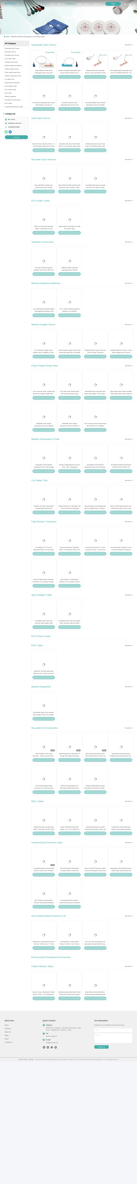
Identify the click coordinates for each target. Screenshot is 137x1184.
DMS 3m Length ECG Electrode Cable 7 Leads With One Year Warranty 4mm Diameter (43, 254)
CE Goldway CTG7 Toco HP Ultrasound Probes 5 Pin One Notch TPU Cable (43, 616)
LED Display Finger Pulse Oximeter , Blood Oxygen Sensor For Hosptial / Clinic (43, 801)
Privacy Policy (23, 1182)
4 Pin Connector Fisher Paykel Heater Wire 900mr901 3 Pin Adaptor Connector (95, 477)
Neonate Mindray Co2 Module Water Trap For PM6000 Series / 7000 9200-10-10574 (95, 569)
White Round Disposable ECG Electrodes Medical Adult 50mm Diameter (69, 885)
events (87, 4)
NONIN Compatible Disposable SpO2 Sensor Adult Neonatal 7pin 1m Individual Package (69, 78)
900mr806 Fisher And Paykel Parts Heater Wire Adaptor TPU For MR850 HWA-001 (95, 439)
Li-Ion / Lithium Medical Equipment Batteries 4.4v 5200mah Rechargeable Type (69, 347)
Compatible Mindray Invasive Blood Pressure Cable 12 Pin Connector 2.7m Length (43, 977)
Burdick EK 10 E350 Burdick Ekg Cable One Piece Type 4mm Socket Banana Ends (43, 755)
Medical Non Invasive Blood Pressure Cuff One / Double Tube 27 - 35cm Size (44, 1061)
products (70, 4)
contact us (97, 4)
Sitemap (30, 1182)
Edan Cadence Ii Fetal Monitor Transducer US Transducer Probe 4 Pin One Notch (69, 653)
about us (60, 4)
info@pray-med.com (15, 123)
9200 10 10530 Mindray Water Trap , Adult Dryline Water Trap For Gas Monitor (121, 569)
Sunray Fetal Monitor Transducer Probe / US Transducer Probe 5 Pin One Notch (69, 616)
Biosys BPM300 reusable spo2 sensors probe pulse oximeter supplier (44, 208)
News (7, 1161)
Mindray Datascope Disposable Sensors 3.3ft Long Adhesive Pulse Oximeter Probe (95, 78)
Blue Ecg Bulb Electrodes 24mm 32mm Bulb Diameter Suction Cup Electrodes (95, 847)
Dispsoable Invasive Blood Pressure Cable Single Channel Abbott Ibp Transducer (121, 977)
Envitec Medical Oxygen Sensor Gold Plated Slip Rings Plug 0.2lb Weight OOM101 (69, 393)
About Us (8, 1154)
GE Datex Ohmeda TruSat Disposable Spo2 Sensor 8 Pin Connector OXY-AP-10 (69, 115)
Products (8, 1151)
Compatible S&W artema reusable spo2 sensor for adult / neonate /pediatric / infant (95, 208)
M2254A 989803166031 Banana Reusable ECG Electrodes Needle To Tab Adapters (95, 885)
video (79, 4)
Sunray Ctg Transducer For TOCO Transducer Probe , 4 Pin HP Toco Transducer (95, 616)
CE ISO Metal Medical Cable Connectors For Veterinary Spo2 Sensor (43, 885)
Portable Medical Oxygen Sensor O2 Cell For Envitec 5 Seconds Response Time (95, 393)
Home (52, 4)
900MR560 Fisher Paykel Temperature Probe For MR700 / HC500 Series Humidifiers (69, 477)
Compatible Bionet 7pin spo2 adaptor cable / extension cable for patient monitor (69, 699)
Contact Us (8, 1165)
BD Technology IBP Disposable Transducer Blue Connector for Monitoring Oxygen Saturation (69, 977)
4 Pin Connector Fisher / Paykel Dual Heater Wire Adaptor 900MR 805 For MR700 (44, 439)
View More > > (129, 45)
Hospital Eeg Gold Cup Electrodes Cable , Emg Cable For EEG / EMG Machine (43, 931)
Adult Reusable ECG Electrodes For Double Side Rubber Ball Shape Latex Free (69, 847)
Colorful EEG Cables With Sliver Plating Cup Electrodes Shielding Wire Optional (121, 931)
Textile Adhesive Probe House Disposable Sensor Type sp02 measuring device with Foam (44, 78)
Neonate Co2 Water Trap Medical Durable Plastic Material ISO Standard (44, 569)
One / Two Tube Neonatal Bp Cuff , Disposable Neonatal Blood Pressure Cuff (95, 1061)
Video (7, 1158)
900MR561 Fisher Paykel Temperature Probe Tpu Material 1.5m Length (43, 477)
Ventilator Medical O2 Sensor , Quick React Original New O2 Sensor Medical (121, 393)
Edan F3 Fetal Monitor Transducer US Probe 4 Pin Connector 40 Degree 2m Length (44, 653)
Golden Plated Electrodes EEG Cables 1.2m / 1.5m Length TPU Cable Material (69, 931)
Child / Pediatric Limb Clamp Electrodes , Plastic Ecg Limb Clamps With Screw (44, 847)
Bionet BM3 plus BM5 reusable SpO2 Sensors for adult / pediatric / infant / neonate (69, 208)
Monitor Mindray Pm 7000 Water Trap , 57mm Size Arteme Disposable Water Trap (69, 569)
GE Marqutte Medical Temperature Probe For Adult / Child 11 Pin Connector (121, 523)
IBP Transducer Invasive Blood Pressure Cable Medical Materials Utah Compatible (44, 1015)
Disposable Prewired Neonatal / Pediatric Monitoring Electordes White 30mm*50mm (121, 847)
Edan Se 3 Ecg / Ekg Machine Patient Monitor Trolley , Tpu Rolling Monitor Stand (44, 1116)
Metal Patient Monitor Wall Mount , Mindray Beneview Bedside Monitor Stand (95, 1116)
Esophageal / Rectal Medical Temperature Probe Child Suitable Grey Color (44, 523)
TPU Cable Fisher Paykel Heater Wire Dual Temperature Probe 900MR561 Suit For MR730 (69, 439)
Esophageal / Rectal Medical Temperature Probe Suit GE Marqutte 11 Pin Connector (95, 523)
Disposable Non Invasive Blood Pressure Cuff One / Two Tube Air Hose (69, 1061)
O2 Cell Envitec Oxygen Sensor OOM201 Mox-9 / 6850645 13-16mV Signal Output (43, 393)
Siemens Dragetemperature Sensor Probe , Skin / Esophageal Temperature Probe (69, 523)
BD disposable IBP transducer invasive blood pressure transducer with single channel (69, 1015)
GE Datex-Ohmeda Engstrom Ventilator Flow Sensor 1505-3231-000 (43, 300)
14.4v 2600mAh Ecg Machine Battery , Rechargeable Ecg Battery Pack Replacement (44, 347)
